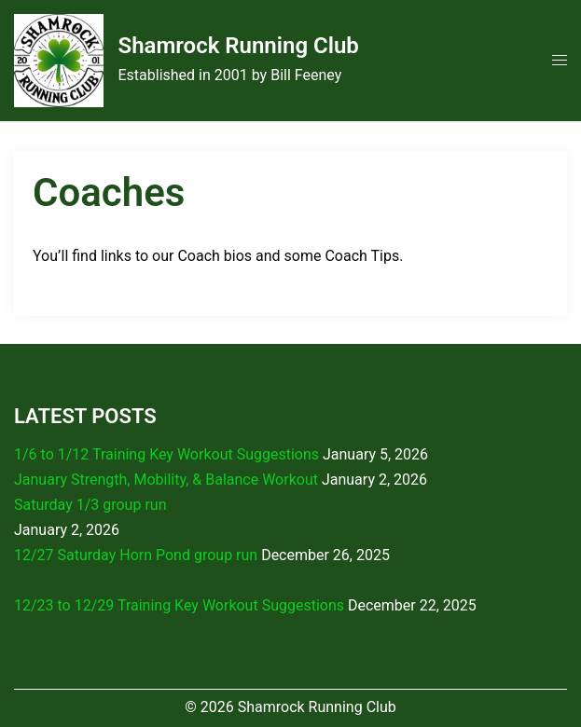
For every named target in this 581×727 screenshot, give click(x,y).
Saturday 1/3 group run (90, 505)
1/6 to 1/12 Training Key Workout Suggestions (166, 454)
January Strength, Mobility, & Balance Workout (166, 479)
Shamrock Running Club (238, 46)
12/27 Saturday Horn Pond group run (135, 555)
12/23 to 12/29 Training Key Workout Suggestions (179, 605)
